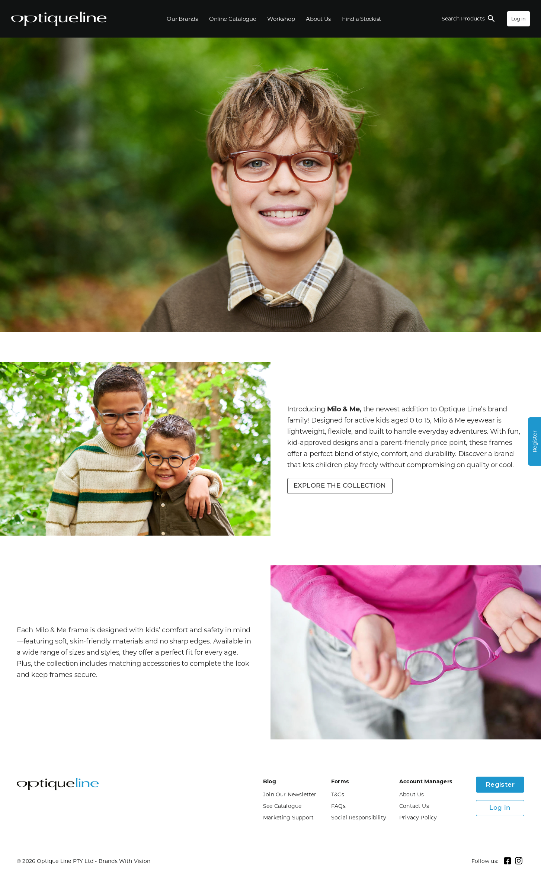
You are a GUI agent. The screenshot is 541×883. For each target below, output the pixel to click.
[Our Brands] (182, 18)
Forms (340, 781)
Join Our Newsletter (290, 794)
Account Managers (425, 781)
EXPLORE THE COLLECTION (340, 486)
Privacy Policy (418, 817)
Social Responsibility (358, 817)
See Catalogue (282, 806)
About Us (411, 794)
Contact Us (414, 806)
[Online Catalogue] (232, 18)
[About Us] (318, 18)
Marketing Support (288, 817)
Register (500, 784)
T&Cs (337, 794)
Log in (518, 19)
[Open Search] (469, 18)
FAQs (338, 806)
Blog (269, 781)
